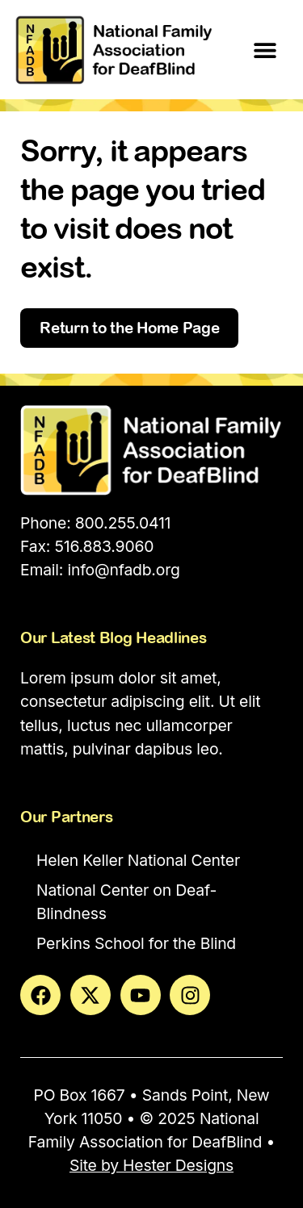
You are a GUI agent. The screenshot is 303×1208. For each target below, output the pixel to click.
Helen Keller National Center (138, 860)
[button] (264, 49)
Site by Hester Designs (151, 1165)
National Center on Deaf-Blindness (126, 901)
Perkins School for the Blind (136, 943)
